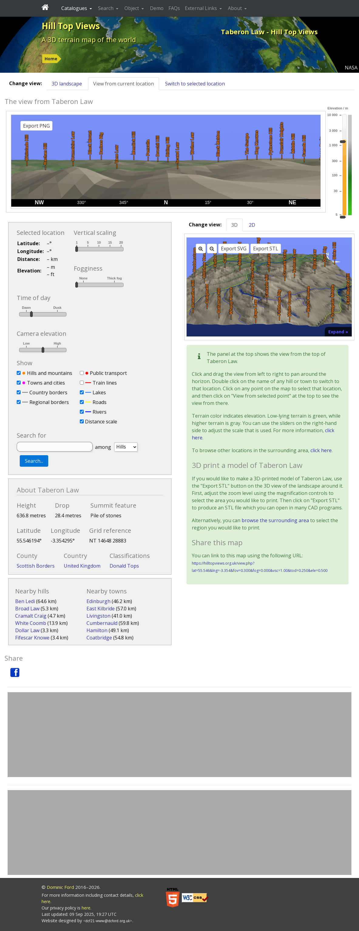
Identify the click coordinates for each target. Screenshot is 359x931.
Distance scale (101, 421)
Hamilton (96, 630)
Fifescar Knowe (32, 637)
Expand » (338, 332)
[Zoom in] (201, 248)
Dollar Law (27, 630)
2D (252, 225)
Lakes (99, 392)
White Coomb (30, 623)
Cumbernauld (101, 623)
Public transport (108, 373)
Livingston (98, 615)
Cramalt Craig (30, 615)
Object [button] (132, 8)
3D (234, 225)
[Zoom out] (212, 248)
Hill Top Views (71, 26)
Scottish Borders (36, 565)
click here (321, 450)
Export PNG (36, 125)
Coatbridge (99, 637)
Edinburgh (98, 601)
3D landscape (67, 83)
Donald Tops (124, 565)
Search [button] (106, 8)
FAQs (174, 8)
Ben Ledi (25, 601)
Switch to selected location (195, 83)
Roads (100, 402)
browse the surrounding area (275, 520)
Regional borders (49, 402)
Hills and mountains (49, 373)
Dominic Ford (60, 887)
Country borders (48, 392)
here (86, 908)
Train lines (105, 382)
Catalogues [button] (74, 8)
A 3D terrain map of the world (89, 39)
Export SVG (233, 248)
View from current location (123, 83)
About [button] (235, 8)
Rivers (100, 412)
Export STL (265, 248)
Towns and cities (46, 382)
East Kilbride (100, 608)
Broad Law (27, 608)
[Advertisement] (179, 734)
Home (51, 59)
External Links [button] (201, 8)
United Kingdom (82, 565)
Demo (157, 8)
